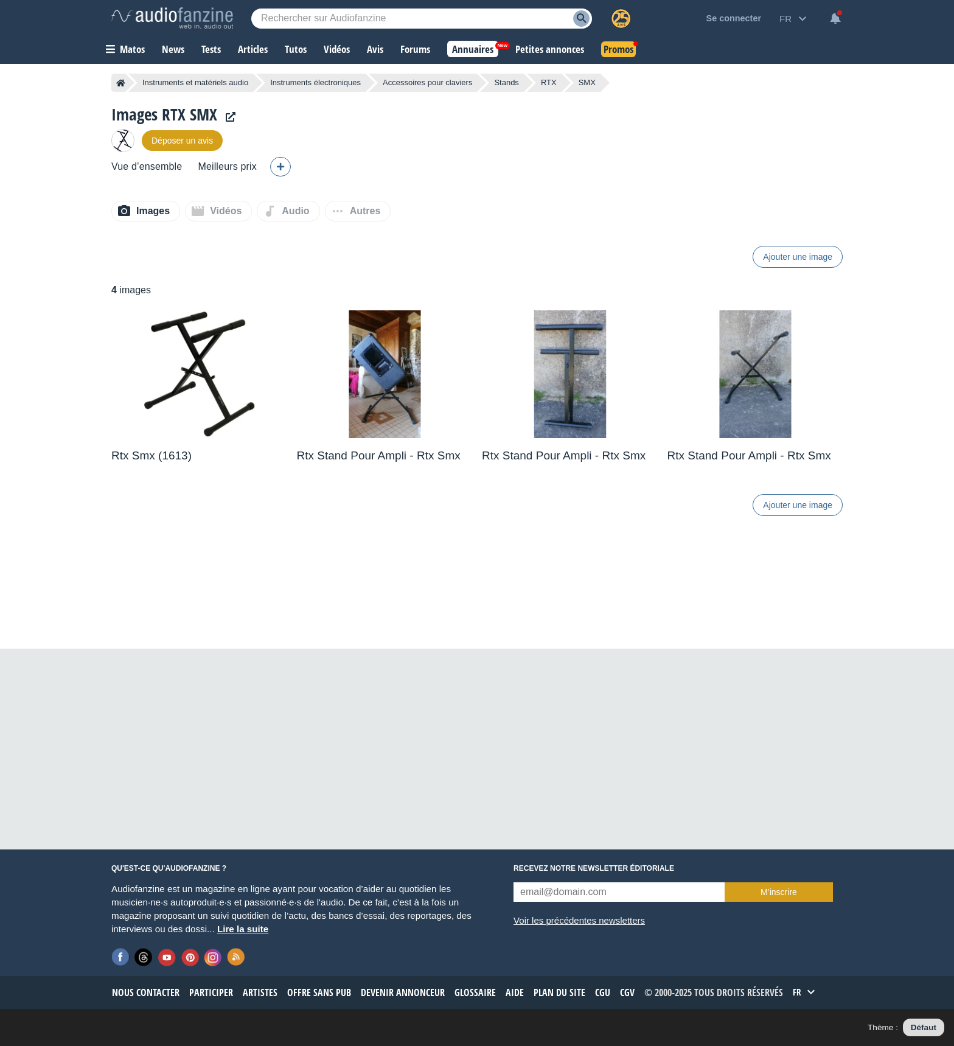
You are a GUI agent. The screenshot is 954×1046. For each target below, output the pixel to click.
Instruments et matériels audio (195, 82)
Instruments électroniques (315, 82)
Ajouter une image (797, 257)
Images (153, 211)
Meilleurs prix (227, 166)
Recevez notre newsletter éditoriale (594, 868)
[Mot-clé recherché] (421, 19)
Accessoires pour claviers (427, 82)
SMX (587, 82)
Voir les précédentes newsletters (579, 920)
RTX (549, 82)
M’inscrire (779, 892)
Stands (506, 82)
